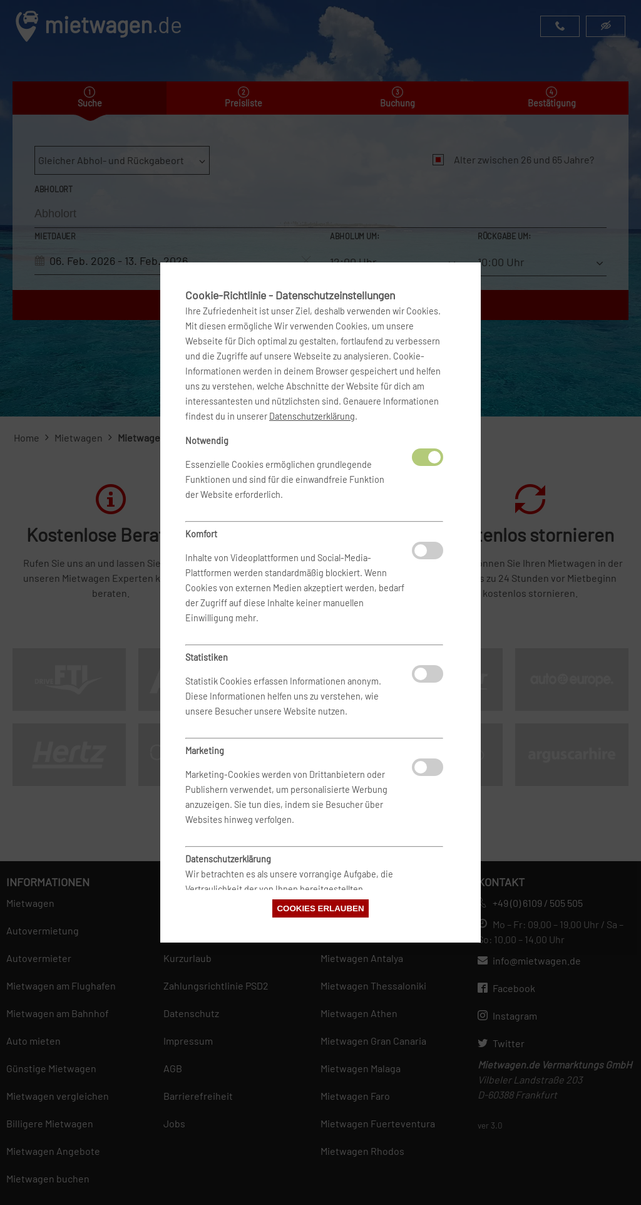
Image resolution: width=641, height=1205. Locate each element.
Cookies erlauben (320, 908)
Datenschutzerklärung (312, 416)
